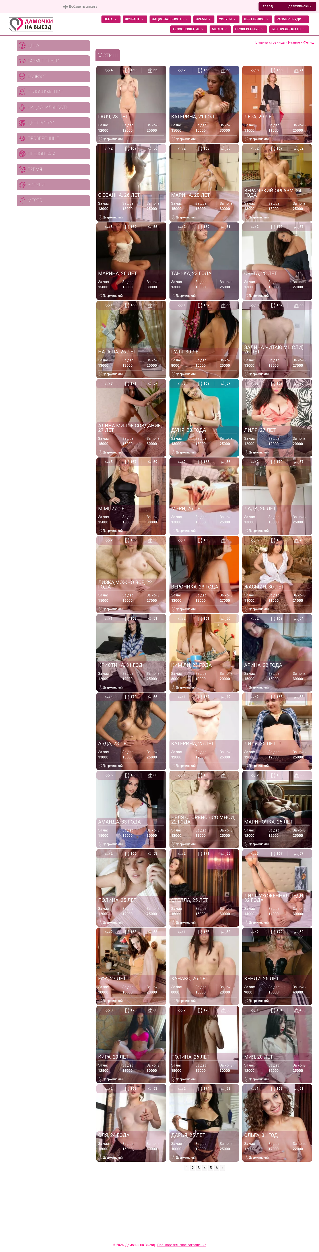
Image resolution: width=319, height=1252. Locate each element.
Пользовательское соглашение (181, 1245)
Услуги (228, 19)
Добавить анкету (80, 6)
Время (204, 19)
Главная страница (270, 42)
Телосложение (189, 29)
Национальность (170, 19)
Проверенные (250, 29)
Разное (294, 42)
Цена (111, 19)
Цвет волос (257, 19)
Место (220, 29)
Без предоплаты (289, 29)
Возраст (135, 19)
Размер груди (292, 19)
